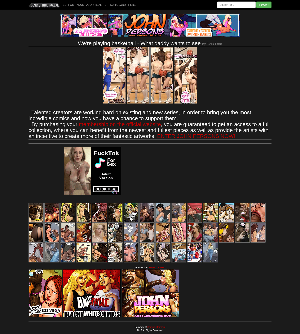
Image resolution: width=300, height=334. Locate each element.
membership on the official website (120, 124)
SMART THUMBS (157, 268)
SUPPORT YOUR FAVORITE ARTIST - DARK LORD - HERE (99, 4)
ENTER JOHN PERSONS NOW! (196, 136)
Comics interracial (156, 327)
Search (264, 4)
